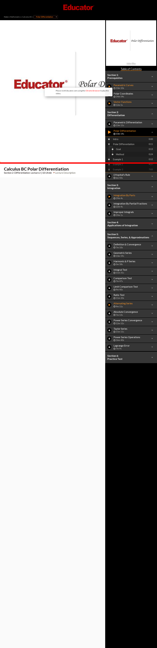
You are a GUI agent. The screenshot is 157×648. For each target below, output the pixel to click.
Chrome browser (67, 67)
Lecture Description (64, 130)
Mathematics (15, 17)
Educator (78, 7)
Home (6, 17)
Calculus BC (27, 17)
